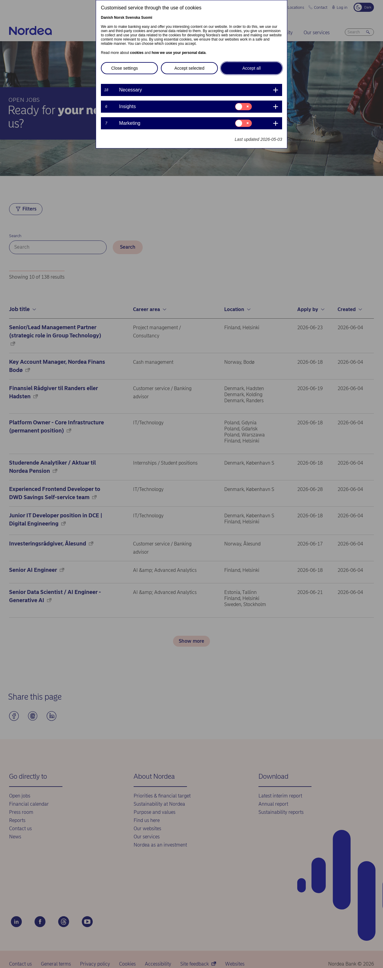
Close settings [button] (124, 68)
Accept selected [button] (190, 68)
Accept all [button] (251, 68)
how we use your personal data (178, 53)
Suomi (146, 17)
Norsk (119, 17)
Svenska (132, 17)
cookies (137, 53)
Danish (107, 17)
